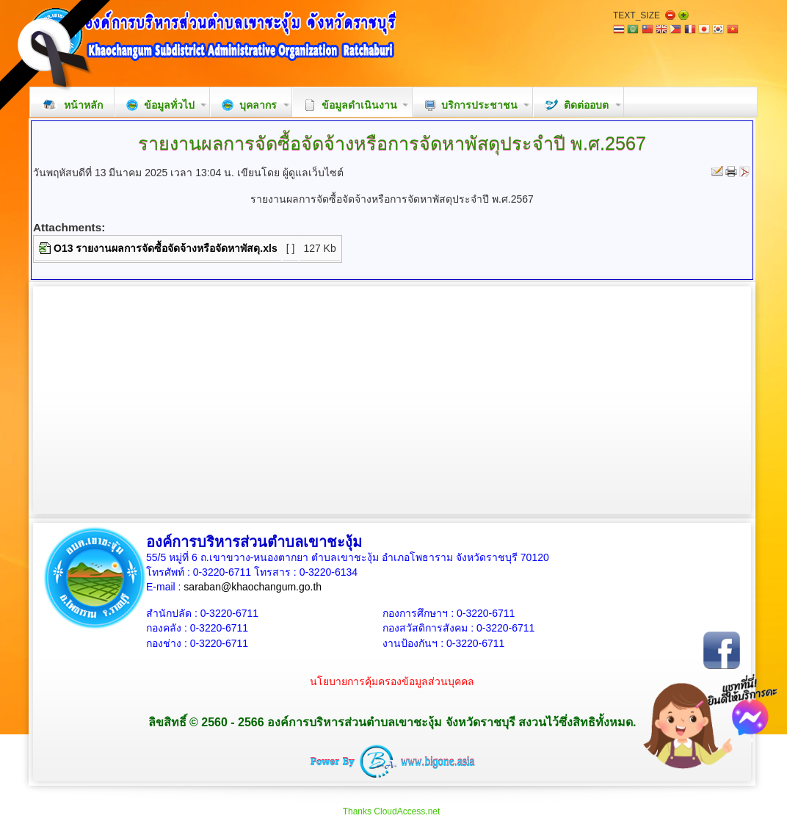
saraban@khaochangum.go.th (253, 587)
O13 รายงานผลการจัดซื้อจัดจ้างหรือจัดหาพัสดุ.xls (166, 248)
